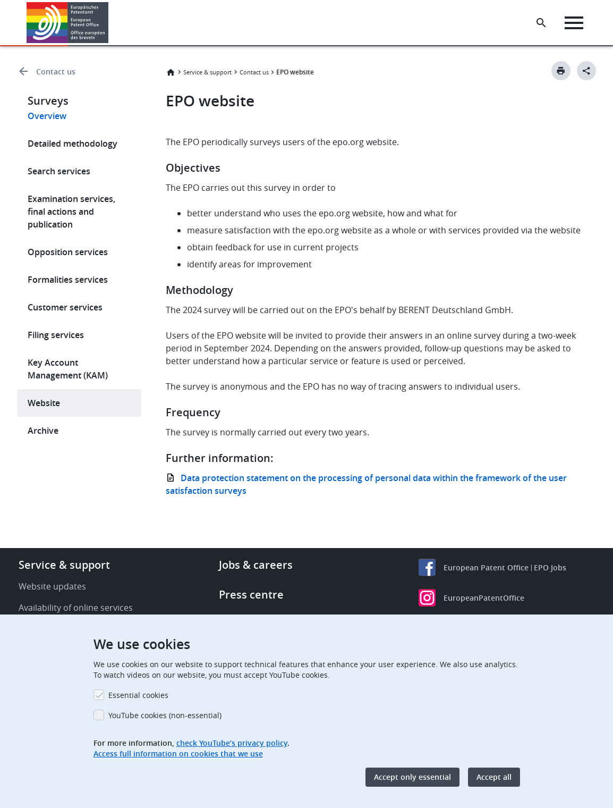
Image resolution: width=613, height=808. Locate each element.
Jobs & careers (256, 565)
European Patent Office (486, 567)
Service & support (207, 72)
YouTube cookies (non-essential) (165, 715)
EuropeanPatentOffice (484, 598)
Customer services (65, 307)
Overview (47, 116)
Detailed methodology (72, 143)
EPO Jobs (550, 567)
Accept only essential (412, 777)
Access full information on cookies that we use (178, 753)
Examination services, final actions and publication (71, 211)
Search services (59, 171)
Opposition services (68, 252)
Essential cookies (138, 695)
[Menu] (573, 23)
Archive (43, 430)
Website (44, 403)
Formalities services (68, 279)
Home (170, 72)
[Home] (68, 22)
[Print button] (561, 70)
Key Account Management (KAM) (68, 369)
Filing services (56, 335)
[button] (110, 22)
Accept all (494, 777)
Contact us (55, 71)
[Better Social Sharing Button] (586, 70)
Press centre (251, 594)
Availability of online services (76, 607)
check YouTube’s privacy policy (231, 743)
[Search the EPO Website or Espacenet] (541, 22)
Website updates (52, 586)
